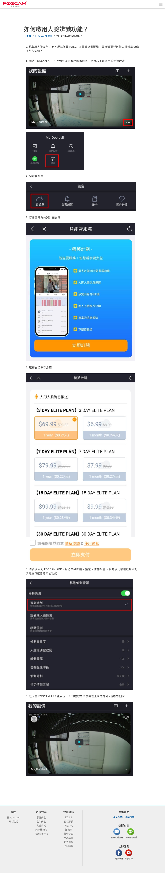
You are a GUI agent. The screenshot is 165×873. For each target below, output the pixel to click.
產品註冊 (68, 837)
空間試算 (68, 845)
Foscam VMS (41, 833)
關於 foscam (13, 817)
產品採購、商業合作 (123, 817)
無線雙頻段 (41, 829)
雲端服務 (68, 821)
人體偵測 (41, 825)
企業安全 (41, 821)
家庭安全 (41, 817)
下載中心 (68, 825)
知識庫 (68, 829)
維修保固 (68, 833)
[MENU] (161, 4)
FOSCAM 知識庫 (43, 36)
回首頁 (27, 36)
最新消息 (14, 821)
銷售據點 (68, 841)
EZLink (68, 817)
